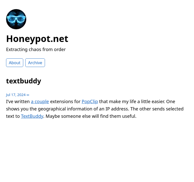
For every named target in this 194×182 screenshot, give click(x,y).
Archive (35, 62)
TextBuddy (32, 116)
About (14, 62)
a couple (40, 101)
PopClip (90, 101)
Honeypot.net (37, 38)
